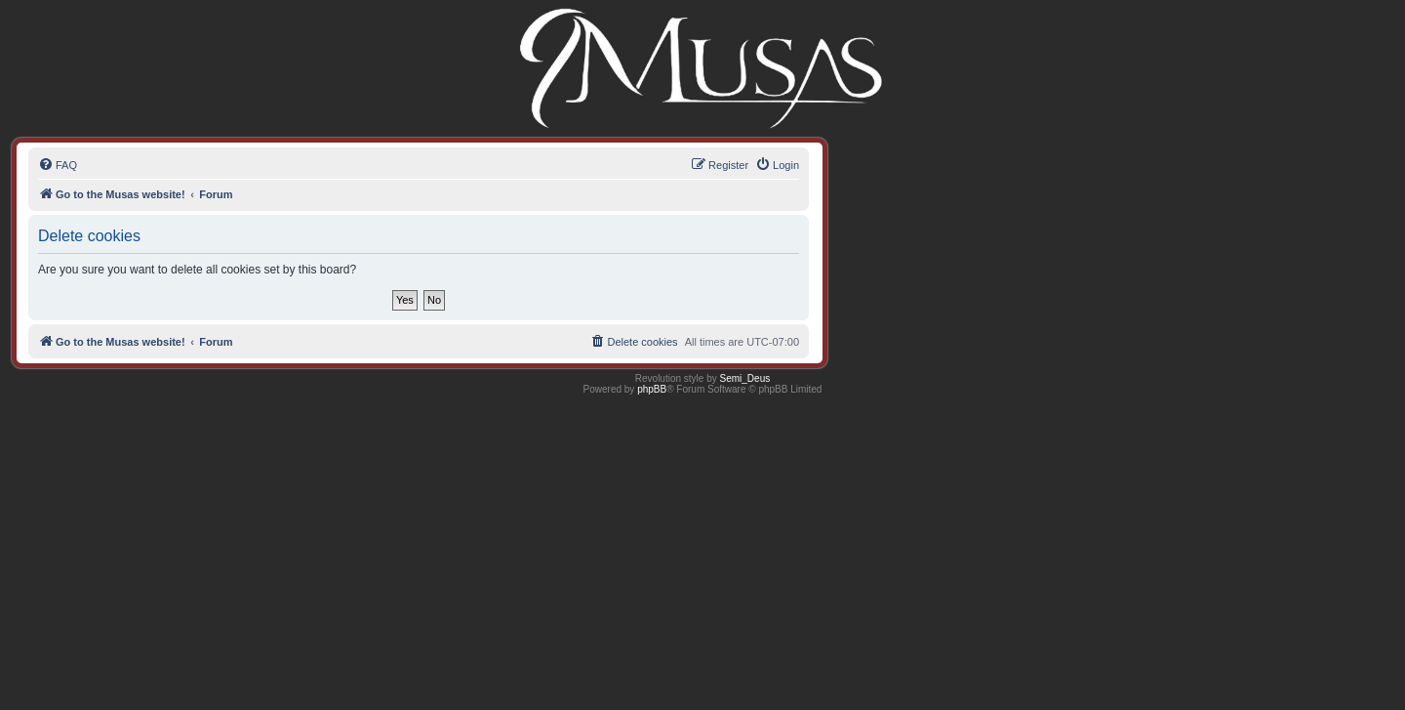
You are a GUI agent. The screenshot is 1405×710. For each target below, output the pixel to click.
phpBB (651, 389)
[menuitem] (57, 165)
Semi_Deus (745, 378)
